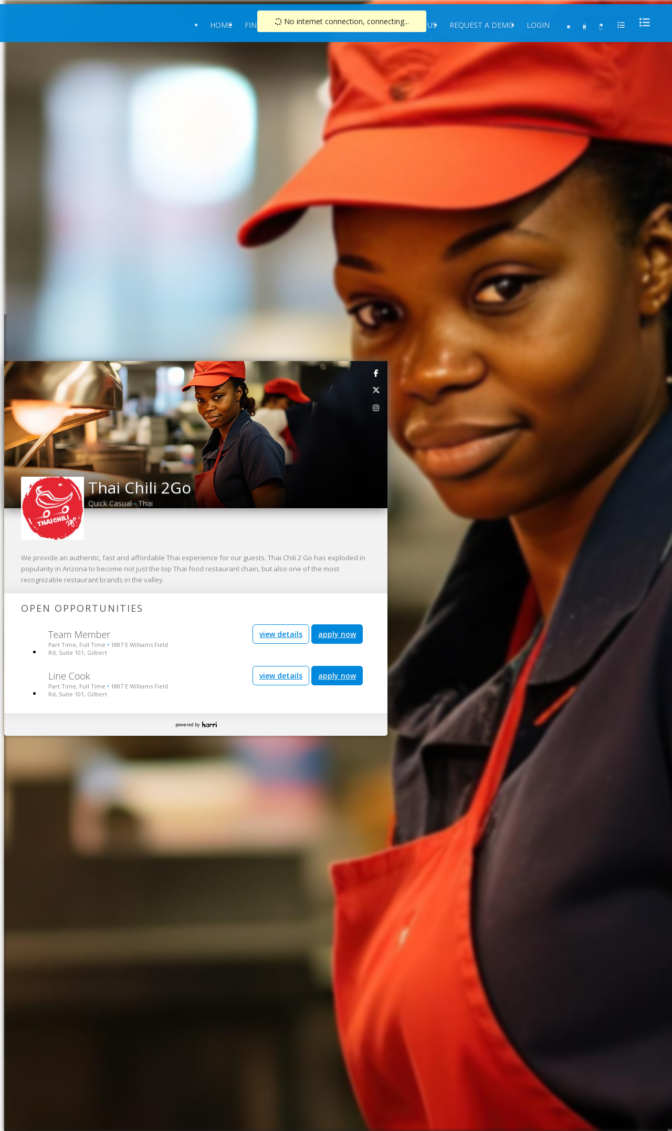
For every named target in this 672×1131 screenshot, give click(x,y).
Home (221, 25)
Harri (209, 724)
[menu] (641, 22)
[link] (376, 373)
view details (280, 634)
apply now (337, 634)
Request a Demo (481, 25)
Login (538, 25)
